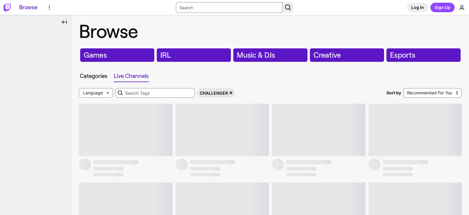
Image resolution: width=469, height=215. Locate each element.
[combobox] (155, 93)
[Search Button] (287, 7)
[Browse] (28, 7)
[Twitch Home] (7, 7)
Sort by (393, 92)
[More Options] (49, 7)
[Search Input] (229, 7)
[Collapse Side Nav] (64, 22)
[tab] (94, 76)
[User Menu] (462, 7)
